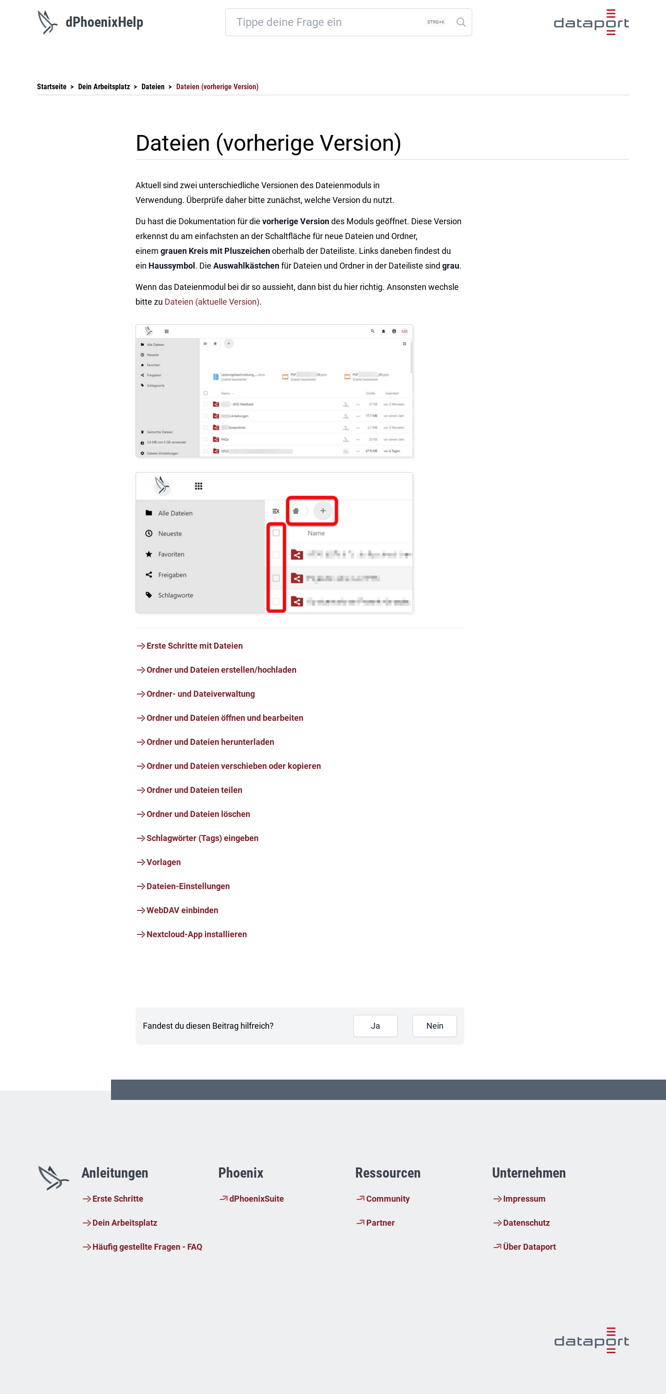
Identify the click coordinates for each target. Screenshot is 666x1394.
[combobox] (348, 22)
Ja (375, 1026)
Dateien (153, 86)
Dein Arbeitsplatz (104, 86)
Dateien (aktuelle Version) (212, 302)
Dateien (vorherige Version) (217, 86)
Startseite (52, 86)
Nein (435, 1026)
